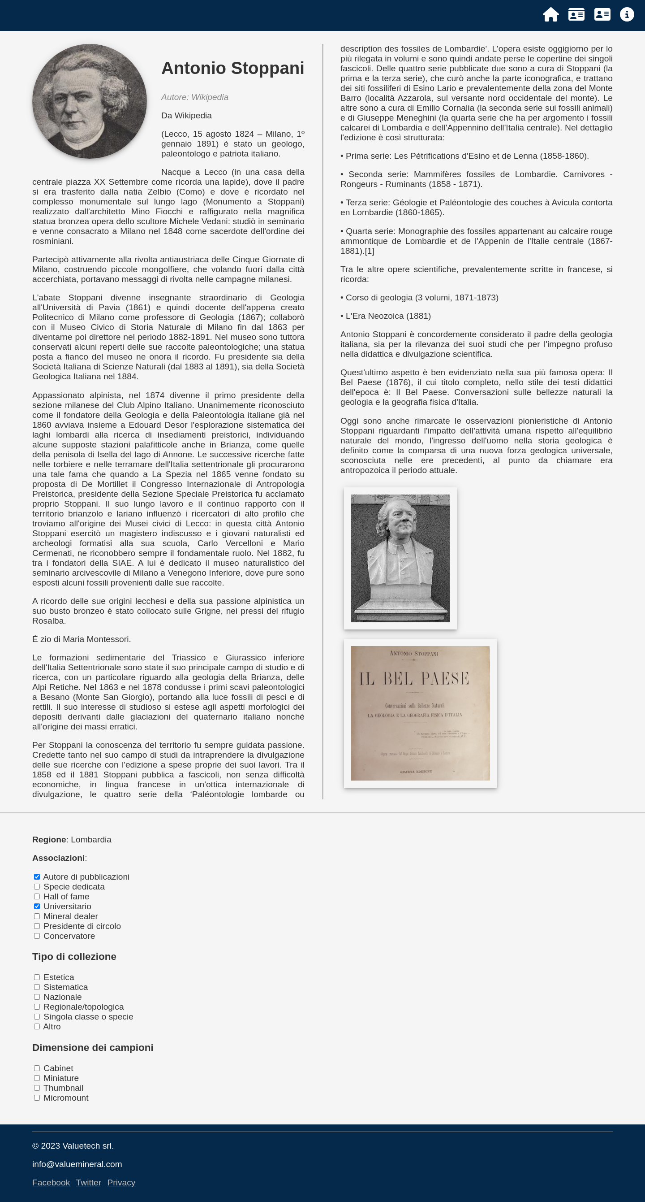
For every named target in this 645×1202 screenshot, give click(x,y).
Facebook (51, 1182)
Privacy (121, 1182)
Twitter (89, 1182)
